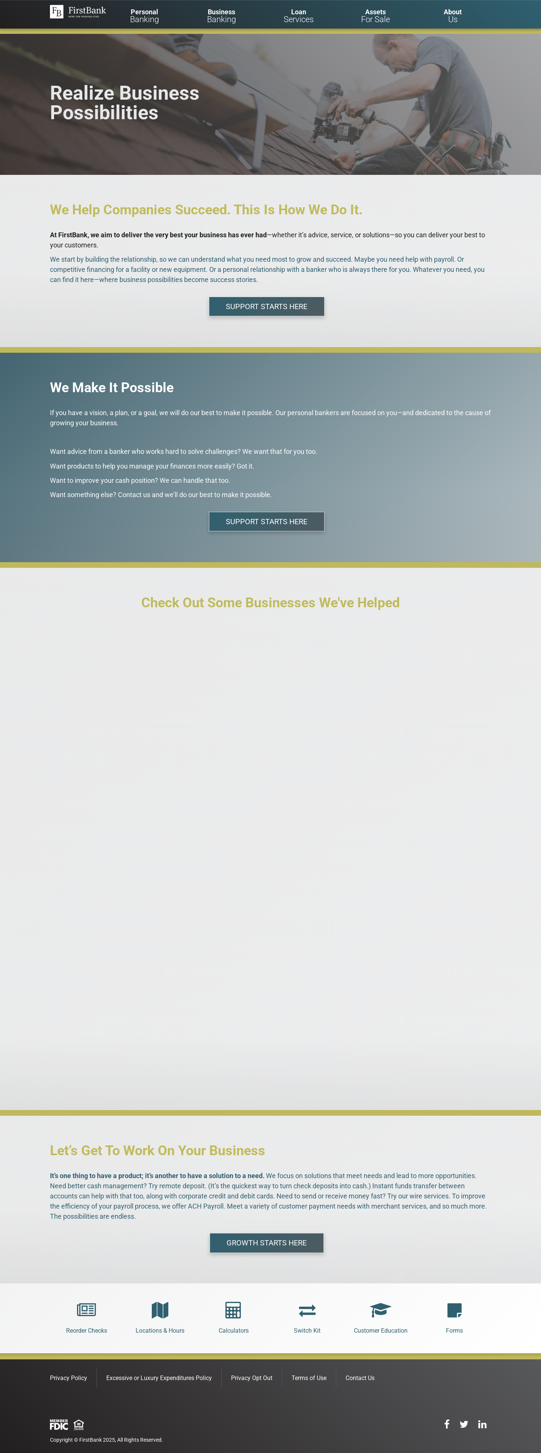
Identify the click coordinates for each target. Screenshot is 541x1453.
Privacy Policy (68, 1378)
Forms (454, 1330)
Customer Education (381, 1330)
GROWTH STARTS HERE (267, 1242)
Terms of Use (309, 1378)
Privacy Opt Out (251, 1378)
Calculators (234, 1330)
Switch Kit (307, 1330)
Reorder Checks (86, 1330)
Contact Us (360, 1378)
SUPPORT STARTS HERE (266, 306)
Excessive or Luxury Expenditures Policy (159, 1378)
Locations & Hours (160, 1330)
